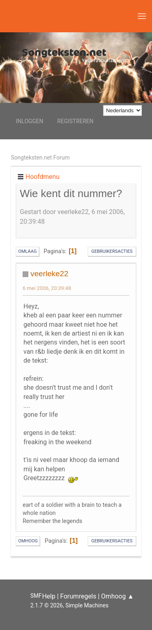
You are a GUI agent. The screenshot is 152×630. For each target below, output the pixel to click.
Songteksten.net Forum (40, 157)
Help (48, 596)
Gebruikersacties (112, 251)
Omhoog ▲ (117, 596)
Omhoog (28, 541)
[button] (142, 16)
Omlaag (27, 251)
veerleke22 (49, 273)
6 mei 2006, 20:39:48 (47, 288)
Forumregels (78, 596)
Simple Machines (87, 605)
